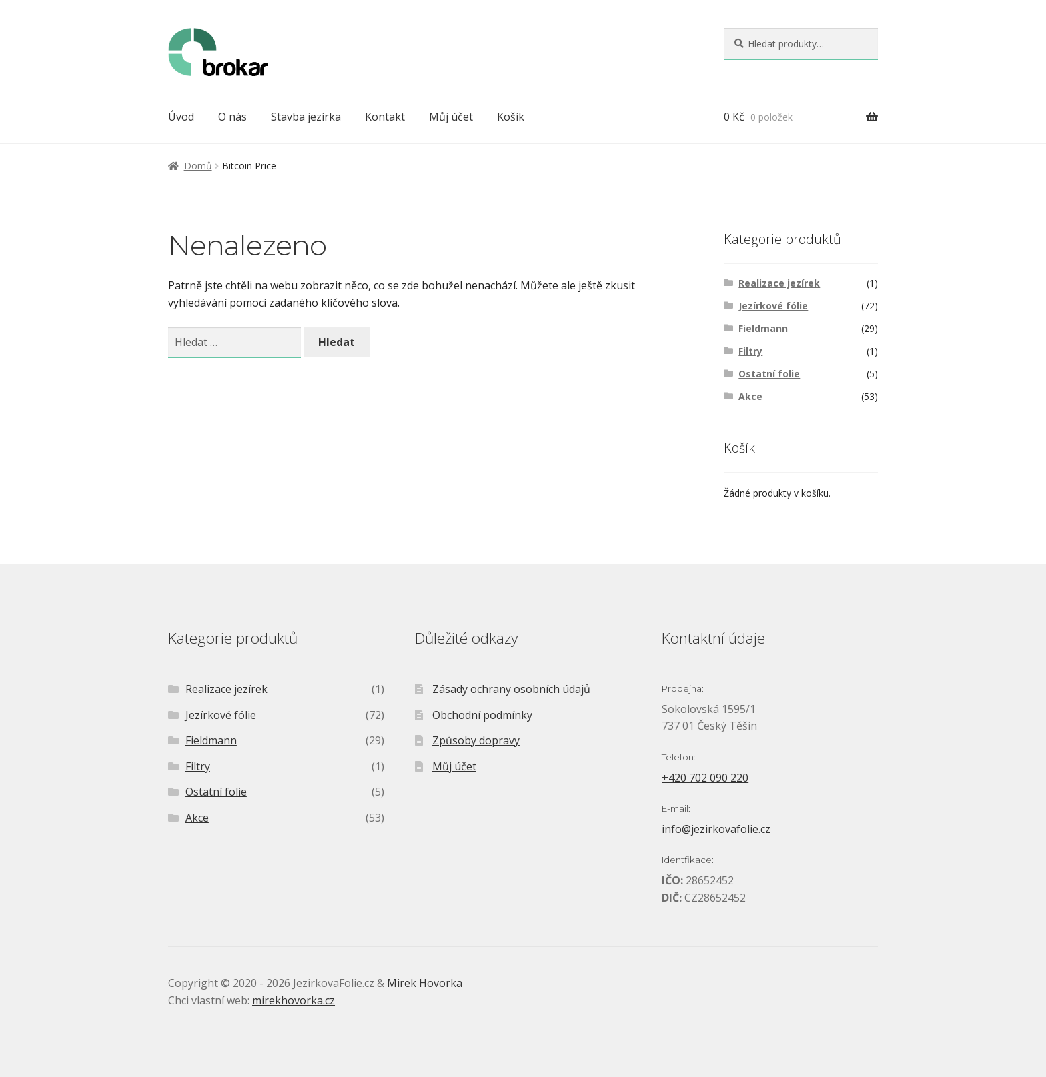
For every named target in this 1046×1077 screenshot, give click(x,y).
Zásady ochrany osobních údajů (511, 689)
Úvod (181, 116)
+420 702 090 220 (705, 777)
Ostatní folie (769, 373)
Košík (510, 116)
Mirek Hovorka (424, 983)
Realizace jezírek (779, 283)
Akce (750, 396)
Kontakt (385, 116)
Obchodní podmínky (482, 715)
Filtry (750, 351)
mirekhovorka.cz (293, 1000)
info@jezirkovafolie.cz (716, 829)
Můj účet (451, 116)
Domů (198, 165)
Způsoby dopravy (476, 740)
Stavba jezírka (306, 116)
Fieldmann (763, 328)
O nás (232, 116)
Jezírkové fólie (773, 305)
